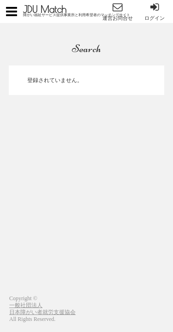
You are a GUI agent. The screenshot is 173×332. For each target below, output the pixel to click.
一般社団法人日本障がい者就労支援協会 (42, 308)
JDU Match (44, 9)
